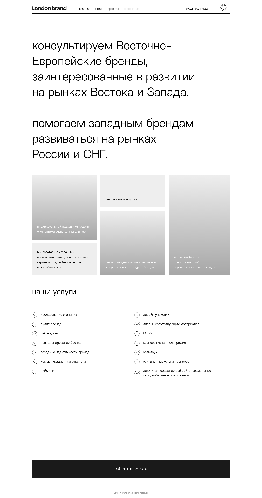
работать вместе (131, 469)
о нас (98, 8)
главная (84, 8)
